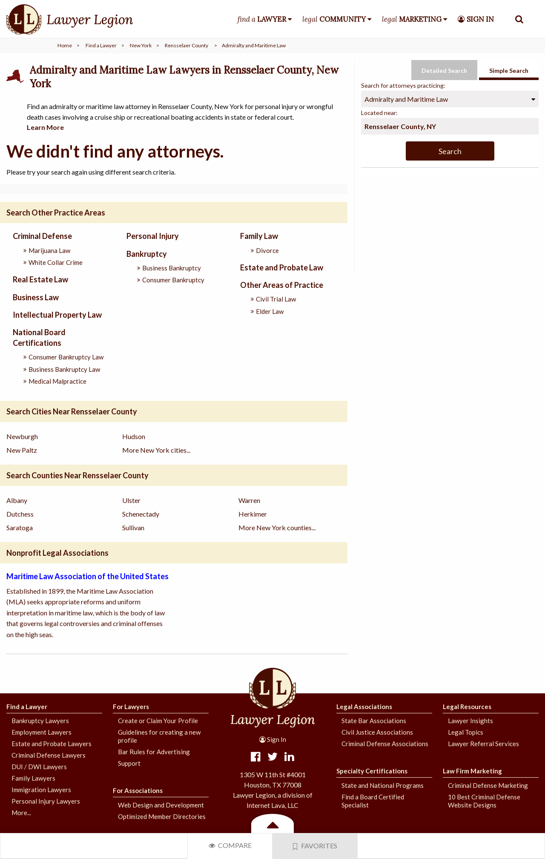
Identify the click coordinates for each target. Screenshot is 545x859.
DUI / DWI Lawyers (39, 766)
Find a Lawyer (101, 45)
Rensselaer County (186, 45)
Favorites (315, 846)
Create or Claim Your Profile (158, 720)
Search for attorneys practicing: (403, 85)
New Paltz (21, 450)
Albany (16, 500)
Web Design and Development (161, 805)
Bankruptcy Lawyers (40, 720)
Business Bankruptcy (171, 268)
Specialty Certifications (371, 771)
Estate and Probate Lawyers (51, 743)
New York (141, 45)
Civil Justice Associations (377, 732)
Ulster (131, 500)
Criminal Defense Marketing (488, 785)
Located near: (379, 112)
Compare (230, 845)
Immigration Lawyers (41, 789)
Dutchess (20, 514)
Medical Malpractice (57, 381)
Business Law (36, 297)
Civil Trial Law (276, 299)
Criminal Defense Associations (384, 743)
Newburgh (22, 436)
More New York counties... (277, 527)
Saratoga (19, 527)
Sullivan (133, 527)
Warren (249, 500)
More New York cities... (156, 450)
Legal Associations (364, 706)
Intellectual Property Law (57, 314)
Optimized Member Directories (162, 816)
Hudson (133, 436)
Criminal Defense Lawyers (48, 755)
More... (21, 812)
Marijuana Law (49, 250)
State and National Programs (382, 785)
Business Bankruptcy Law (64, 369)
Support (129, 763)
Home (64, 45)
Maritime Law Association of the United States (87, 576)
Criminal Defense (42, 236)
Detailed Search (444, 70)
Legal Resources (467, 706)
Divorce (267, 250)
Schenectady (140, 514)
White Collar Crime (56, 262)
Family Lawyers (33, 778)
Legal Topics (465, 732)
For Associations (138, 790)
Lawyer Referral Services (483, 743)
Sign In (272, 739)
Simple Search (508, 70)
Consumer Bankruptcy (173, 280)
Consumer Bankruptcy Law (66, 357)
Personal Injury (152, 236)
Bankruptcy (146, 254)
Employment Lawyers (41, 732)
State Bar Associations (373, 720)
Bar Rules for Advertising (154, 752)
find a (262, 19)
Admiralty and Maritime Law (406, 99)
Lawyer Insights (470, 720)
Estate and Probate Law (281, 267)
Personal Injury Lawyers (45, 801)
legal (334, 19)
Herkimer (252, 514)
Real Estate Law (40, 279)
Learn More (45, 127)
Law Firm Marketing (472, 771)
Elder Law (270, 311)
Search (450, 151)
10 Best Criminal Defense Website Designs (484, 801)
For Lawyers (131, 706)
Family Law (259, 236)
